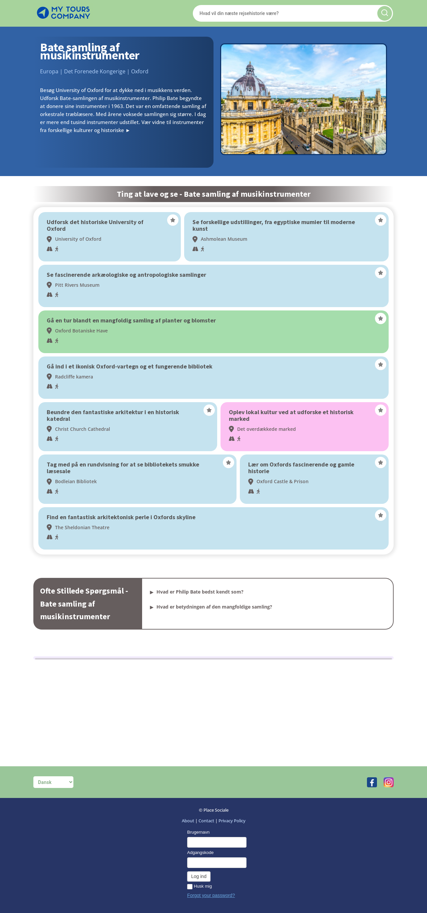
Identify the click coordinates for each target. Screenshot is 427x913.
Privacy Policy (232, 821)
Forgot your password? (211, 895)
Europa (49, 71)
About (188, 821)
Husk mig (199, 886)
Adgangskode (200, 852)
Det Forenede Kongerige (94, 71)
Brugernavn (198, 832)
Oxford (139, 71)
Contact (206, 821)
